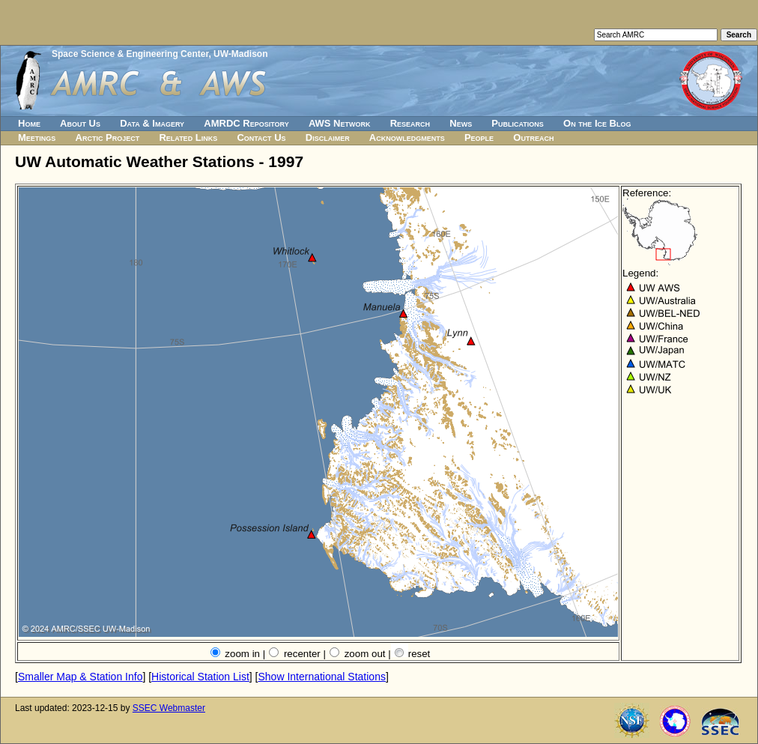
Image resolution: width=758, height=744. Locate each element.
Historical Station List (200, 677)
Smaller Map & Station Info (80, 677)
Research (410, 123)
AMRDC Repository (246, 123)
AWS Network (340, 123)
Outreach (533, 137)
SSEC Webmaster (169, 708)
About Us (80, 123)
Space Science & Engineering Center (130, 54)
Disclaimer (328, 137)
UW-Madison (240, 54)
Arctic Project (108, 137)
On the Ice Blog (597, 123)
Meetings (36, 137)
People (479, 137)
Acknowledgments (407, 137)
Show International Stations (321, 677)
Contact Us (261, 137)
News (460, 123)
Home (29, 123)
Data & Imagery (152, 123)
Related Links (188, 137)
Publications (517, 123)
